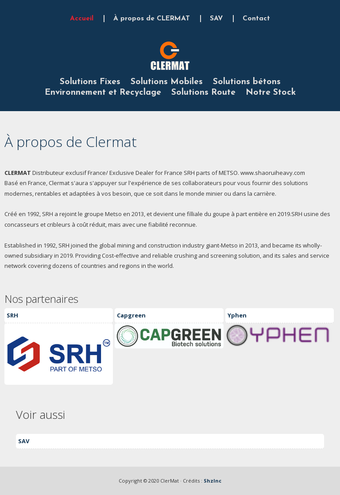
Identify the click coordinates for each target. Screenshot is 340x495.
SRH (12, 315)
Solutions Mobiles (167, 81)
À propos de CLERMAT (151, 18)
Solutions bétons (247, 81)
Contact (256, 18)
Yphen (237, 315)
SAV (216, 18)
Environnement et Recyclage (103, 92)
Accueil (81, 18)
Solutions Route (203, 92)
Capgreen (131, 315)
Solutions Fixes (90, 81)
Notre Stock (271, 92)
